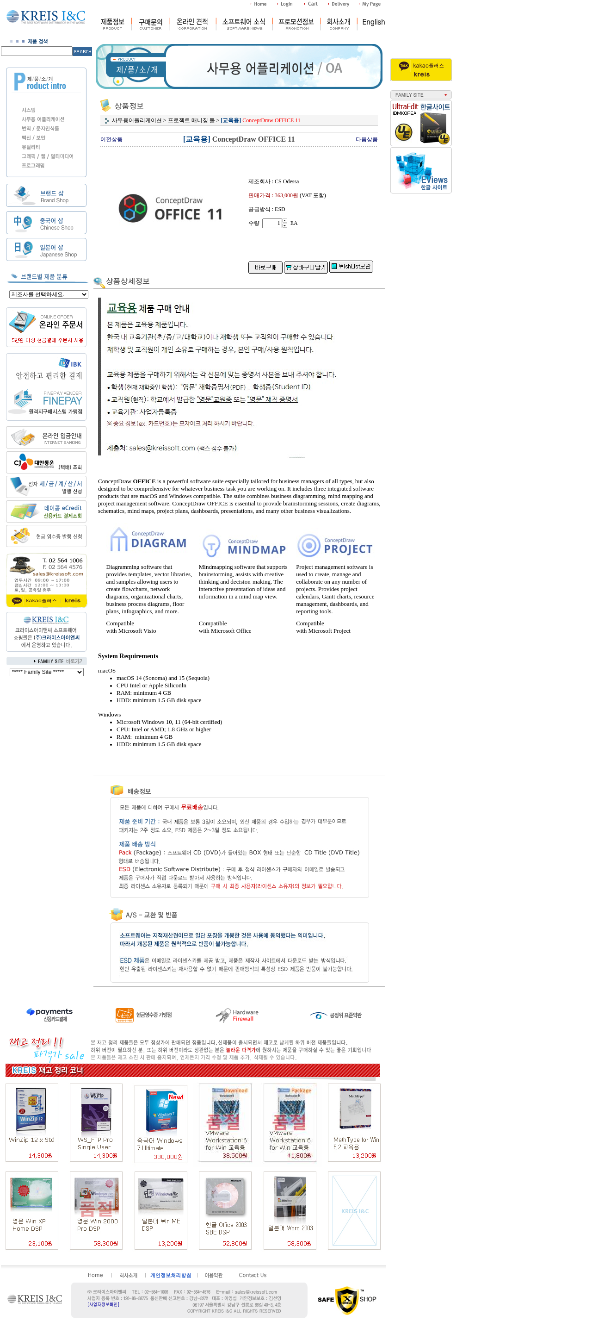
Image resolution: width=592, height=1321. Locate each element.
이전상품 (111, 139)
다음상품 (367, 139)
